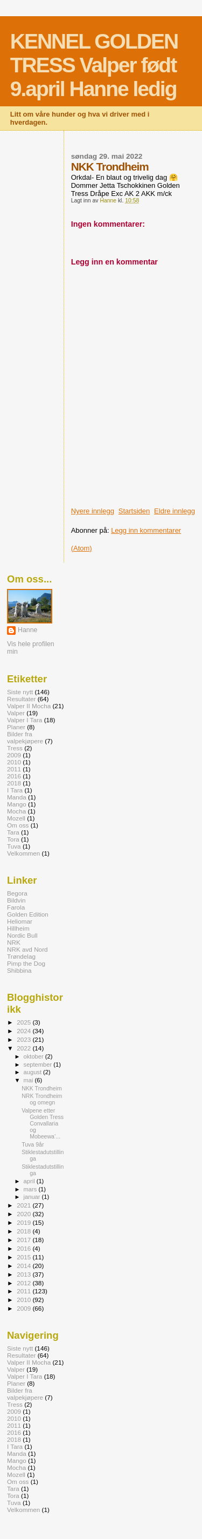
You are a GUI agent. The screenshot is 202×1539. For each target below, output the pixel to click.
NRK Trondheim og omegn (42, 1099)
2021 (24, 1205)
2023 (24, 1039)
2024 (24, 1030)
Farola (16, 907)
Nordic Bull (22, 935)
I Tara (15, 790)
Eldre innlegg (174, 511)
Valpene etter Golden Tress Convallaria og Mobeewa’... (43, 1123)
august (34, 1072)
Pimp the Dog (26, 963)
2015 (24, 1256)
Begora (17, 893)
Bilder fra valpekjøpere (25, 737)
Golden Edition (27, 914)
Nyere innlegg (92, 511)
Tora (13, 839)
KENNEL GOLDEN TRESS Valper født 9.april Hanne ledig (94, 65)
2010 (14, 761)
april (30, 1181)
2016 (14, 775)
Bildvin (16, 900)
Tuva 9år (33, 1144)
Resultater (21, 698)
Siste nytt (20, 691)
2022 (24, 1048)
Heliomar (19, 921)
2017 (24, 1239)
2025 (24, 1022)
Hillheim (18, 928)
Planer (16, 726)
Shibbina (19, 970)
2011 (14, 768)
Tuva (14, 846)
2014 (24, 1265)
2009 (14, 754)
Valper (16, 712)
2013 (24, 1274)
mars (31, 1189)
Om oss (18, 825)
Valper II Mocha (29, 705)
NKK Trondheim (42, 1088)
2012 (24, 1282)
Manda (16, 797)
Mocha (16, 811)
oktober (34, 1056)
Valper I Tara (24, 719)
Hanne (27, 630)
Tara (13, 832)
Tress (15, 747)
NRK (13, 942)
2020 (24, 1213)
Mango (16, 804)
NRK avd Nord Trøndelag (27, 953)
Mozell (16, 818)
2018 (14, 783)
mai (29, 1080)
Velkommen (23, 853)
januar (33, 1197)
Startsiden (134, 511)
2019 (24, 1222)
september (39, 1064)
